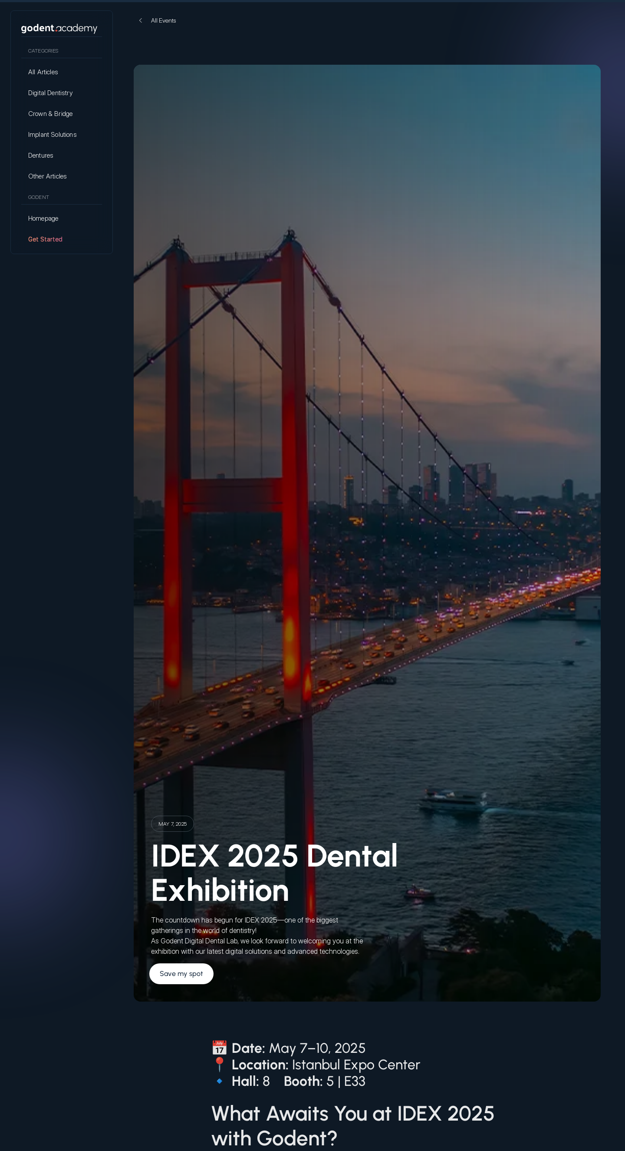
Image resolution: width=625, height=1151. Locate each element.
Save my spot (181, 973)
